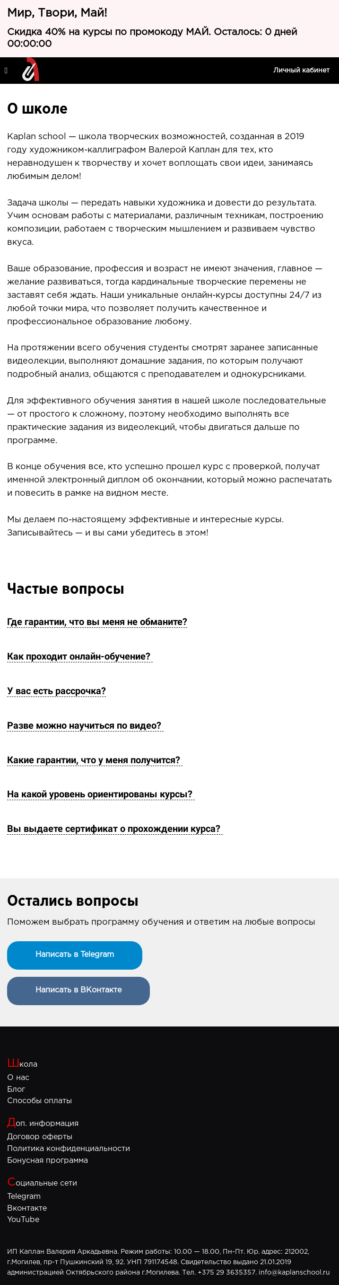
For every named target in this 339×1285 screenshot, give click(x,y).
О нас (18, 1077)
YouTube (23, 1219)
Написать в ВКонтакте (78, 990)
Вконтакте (27, 1208)
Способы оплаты (39, 1101)
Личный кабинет (301, 70)
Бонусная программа (47, 1160)
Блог (16, 1089)
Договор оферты (39, 1137)
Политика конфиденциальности (68, 1148)
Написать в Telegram (74, 954)
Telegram (24, 1196)
